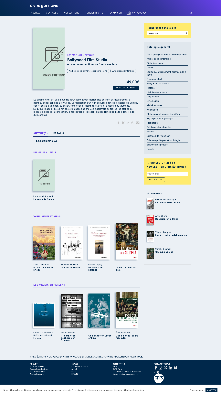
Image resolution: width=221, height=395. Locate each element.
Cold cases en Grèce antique (99, 337)
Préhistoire (152, 123)
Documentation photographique (125, 374)
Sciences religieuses (157, 144)
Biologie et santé (155, 63)
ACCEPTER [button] (211, 390)
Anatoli (74, 369)
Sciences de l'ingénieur (158, 136)
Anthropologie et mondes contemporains (88, 71)
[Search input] (165, 33)
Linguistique (153, 96)
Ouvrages (52, 13)
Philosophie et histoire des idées (163, 114)
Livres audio (153, 101)
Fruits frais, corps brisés (43, 269)
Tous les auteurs (37, 367)
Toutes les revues (37, 372)
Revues (150, 131)
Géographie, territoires (158, 83)
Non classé (152, 109)
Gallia (73, 372)
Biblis (115, 367)
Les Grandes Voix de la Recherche (127, 372)
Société (150, 149)
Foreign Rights (94, 13)
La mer (37, 338)
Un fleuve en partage (95, 269)
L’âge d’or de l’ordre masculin (127, 337)
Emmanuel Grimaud (81, 55)
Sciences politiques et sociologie (163, 140)
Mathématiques (154, 105)
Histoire (151, 88)
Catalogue (55, 356)
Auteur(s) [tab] (40, 133)
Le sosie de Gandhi (43, 199)
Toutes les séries (37, 374)
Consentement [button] (196, 390)
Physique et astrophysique (160, 118)
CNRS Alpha (117, 369)
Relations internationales (159, 127)
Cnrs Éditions (38, 356)
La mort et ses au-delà (126, 269)
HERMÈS (74, 374)
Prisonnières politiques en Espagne (68, 338)
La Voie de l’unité (70, 268)
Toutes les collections (39, 369)
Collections (71, 13)
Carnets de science (79, 367)
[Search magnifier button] (191, 13)
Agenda (35, 13)
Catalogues (139, 13)
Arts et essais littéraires (123, 71)
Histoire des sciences (158, 92)
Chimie (150, 67)
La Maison (116, 13)
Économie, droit (154, 79)
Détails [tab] (58, 133)
